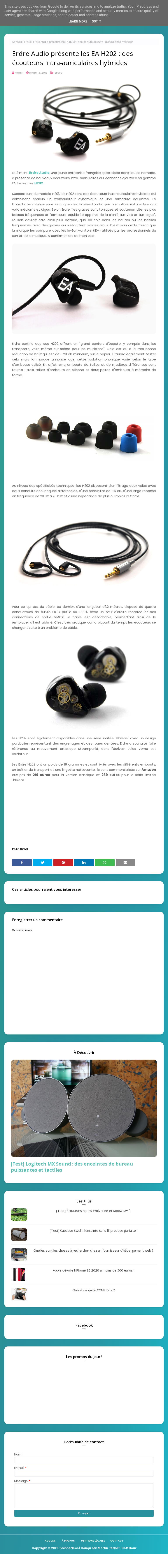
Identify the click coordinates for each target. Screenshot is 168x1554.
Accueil (17, 42)
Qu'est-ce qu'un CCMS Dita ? (93, 1290)
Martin (19, 73)
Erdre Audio (39, 172)
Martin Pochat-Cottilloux (117, 1548)
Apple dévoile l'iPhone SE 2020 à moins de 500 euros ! (93, 1270)
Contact (116, 1540)
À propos (68, 1540)
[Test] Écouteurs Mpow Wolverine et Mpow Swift (93, 1210)
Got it (96, 21)
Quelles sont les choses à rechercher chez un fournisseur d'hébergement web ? (93, 1250)
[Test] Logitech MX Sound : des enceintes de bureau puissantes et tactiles (72, 1167)
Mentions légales (93, 1540)
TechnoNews (69, 1548)
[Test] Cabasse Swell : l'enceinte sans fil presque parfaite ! (93, 1230)
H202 (38, 183)
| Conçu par (88, 1548)
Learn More (77, 21)
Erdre (27, 42)
